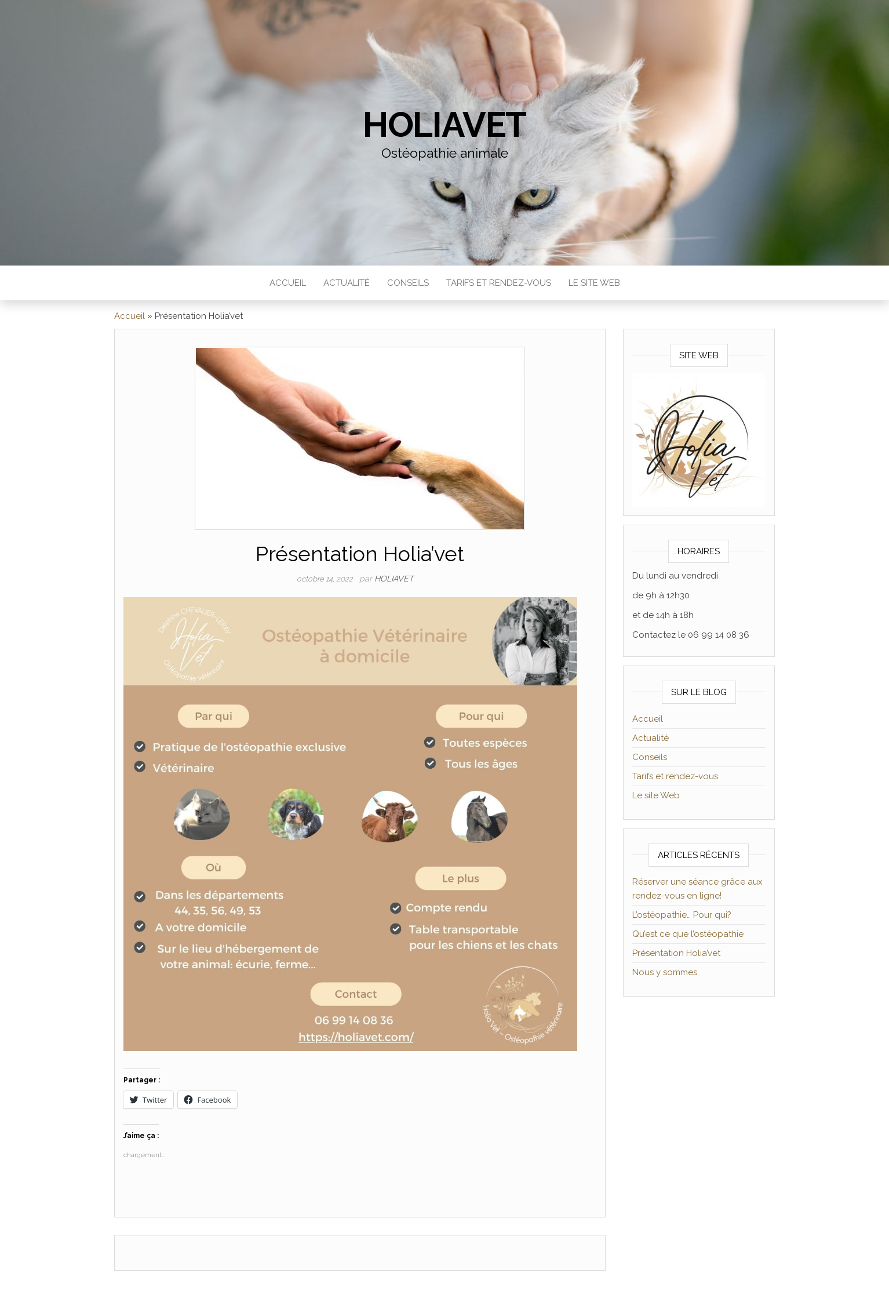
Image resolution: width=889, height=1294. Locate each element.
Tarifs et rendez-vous (498, 283)
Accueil (287, 283)
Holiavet (444, 124)
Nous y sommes (664, 972)
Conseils (408, 283)
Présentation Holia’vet (676, 953)
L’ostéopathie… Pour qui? (681, 915)
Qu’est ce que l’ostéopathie (688, 934)
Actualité (346, 283)
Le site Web (594, 283)
